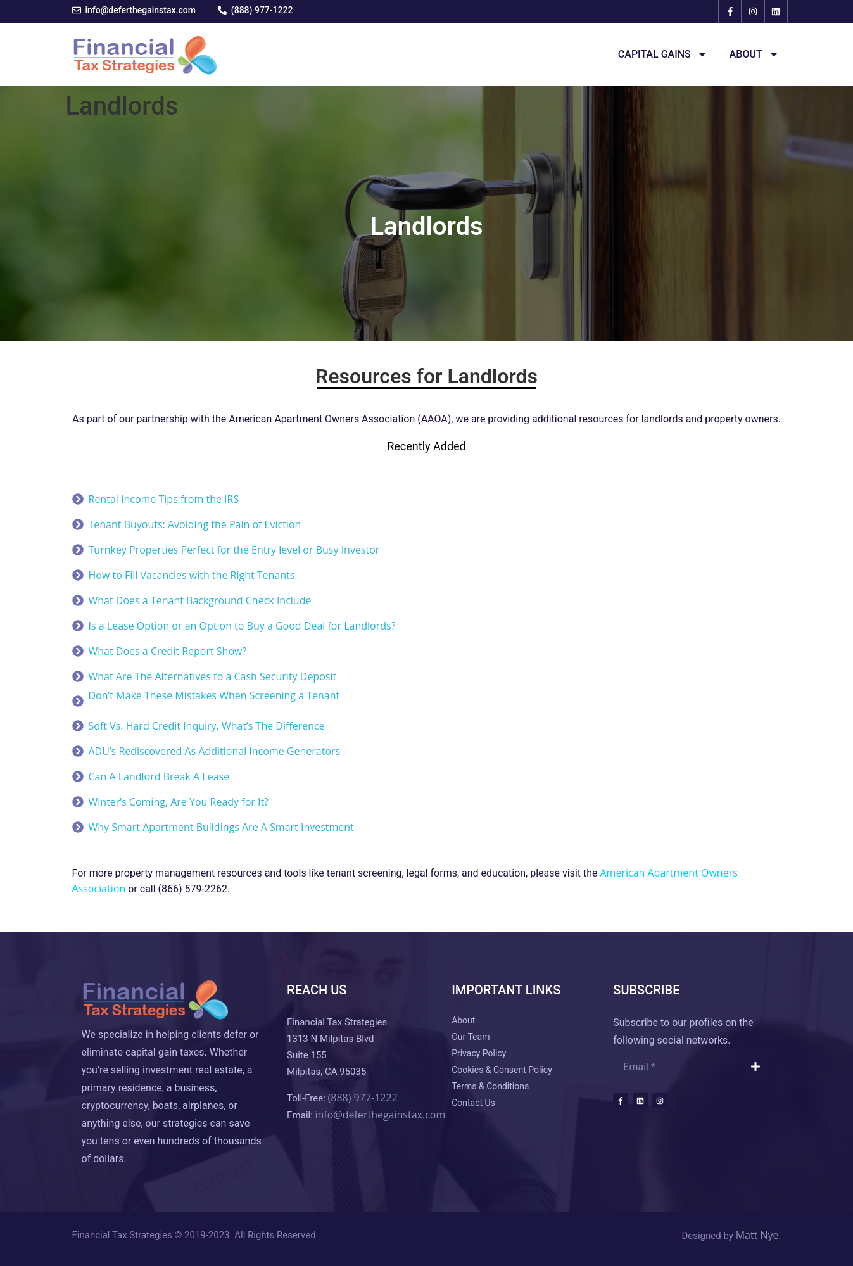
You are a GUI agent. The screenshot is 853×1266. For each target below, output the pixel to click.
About (754, 54)
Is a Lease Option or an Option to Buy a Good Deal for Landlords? (242, 626)
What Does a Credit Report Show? (168, 651)
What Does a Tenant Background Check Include (200, 600)
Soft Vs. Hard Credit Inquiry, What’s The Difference (207, 726)
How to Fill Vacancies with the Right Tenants (192, 575)
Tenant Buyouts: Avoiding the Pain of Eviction (195, 524)
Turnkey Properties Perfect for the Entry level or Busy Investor (234, 550)
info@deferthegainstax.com (380, 1115)
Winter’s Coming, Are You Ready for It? (179, 802)
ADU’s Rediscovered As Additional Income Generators (215, 751)
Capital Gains (662, 54)
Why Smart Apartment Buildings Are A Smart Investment (221, 827)
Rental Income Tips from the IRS (164, 499)
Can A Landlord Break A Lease (159, 776)
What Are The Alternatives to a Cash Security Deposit (213, 676)
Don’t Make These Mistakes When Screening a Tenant (214, 695)
